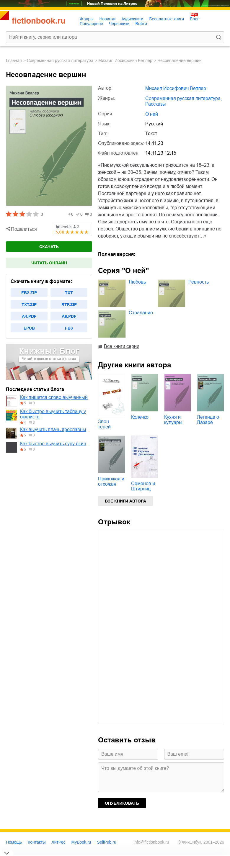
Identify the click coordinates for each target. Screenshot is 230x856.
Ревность (198, 281)
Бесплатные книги (166, 19)
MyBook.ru (81, 842)
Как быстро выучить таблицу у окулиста (53, 414)
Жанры (86, 19)
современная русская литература (60, 60)
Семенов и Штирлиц (143, 486)
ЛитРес (59, 842)
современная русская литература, (183, 98)
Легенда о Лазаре (208, 420)
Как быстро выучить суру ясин (53, 443)
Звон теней (104, 424)
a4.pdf (29, 316)
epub (29, 328)
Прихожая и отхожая (111, 481)
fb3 (69, 328)
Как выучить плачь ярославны (53, 429)
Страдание (141, 312)
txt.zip (29, 304)
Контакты (36, 842)
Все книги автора (125, 501)
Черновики (119, 23)
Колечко (140, 417)
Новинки (107, 19)
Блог (194, 19)
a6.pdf (69, 316)
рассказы (155, 104)
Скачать (49, 246)
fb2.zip (29, 292)
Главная (14, 60)
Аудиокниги (132, 19)
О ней (151, 114)
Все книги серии (121, 346)
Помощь (14, 842)
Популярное (91, 23)
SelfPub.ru (106, 842)
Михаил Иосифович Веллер (125, 60)
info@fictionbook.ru (151, 842)
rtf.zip (69, 304)
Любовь (137, 281)
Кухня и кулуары (173, 420)
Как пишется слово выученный (54, 397)
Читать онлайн (49, 263)
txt (69, 292)
